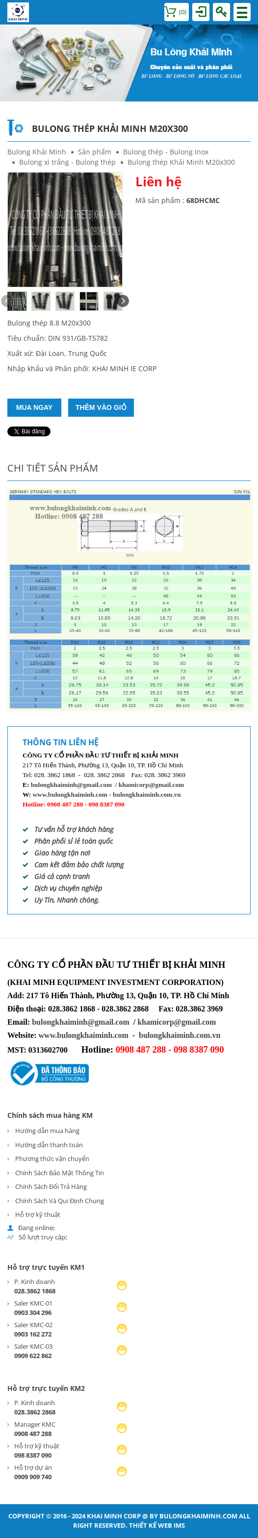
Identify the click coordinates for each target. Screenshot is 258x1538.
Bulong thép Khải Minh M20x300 (181, 162)
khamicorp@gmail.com (151, 784)
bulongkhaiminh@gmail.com (71, 784)
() (175, 12)
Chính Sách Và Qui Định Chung (59, 1200)
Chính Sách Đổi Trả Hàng (51, 1186)
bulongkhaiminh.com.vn (147, 794)
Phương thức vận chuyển (52, 1158)
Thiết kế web (150, 1525)
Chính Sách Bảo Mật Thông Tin (59, 1172)
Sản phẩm (94, 151)
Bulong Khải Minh (36, 151)
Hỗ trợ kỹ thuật (37, 1214)
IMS (179, 1525)
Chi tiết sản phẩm (52, 468)
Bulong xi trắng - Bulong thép (67, 162)
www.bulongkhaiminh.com (69, 794)
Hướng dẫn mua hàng (47, 1130)
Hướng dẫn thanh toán (49, 1144)
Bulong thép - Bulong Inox (165, 151)
